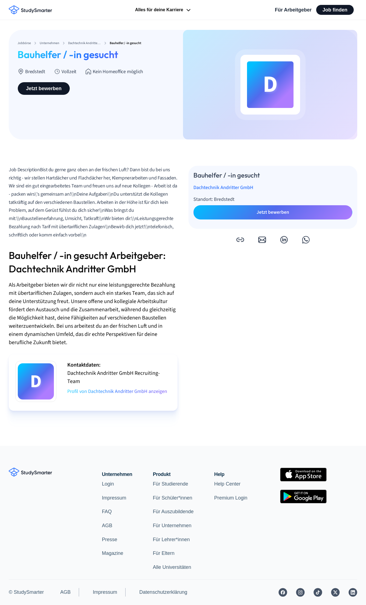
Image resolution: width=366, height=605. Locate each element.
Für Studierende (170, 484)
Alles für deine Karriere (163, 10)
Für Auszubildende (173, 511)
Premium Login (230, 498)
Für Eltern (164, 553)
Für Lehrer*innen (171, 539)
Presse (109, 539)
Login (108, 484)
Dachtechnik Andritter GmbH (223, 187)
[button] (240, 239)
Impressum (114, 498)
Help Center (227, 484)
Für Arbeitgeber (293, 10)
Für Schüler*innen (172, 498)
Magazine (112, 553)
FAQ (107, 511)
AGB (107, 525)
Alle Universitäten (172, 567)
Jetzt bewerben (44, 88)
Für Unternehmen (172, 525)
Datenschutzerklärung (163, 592)
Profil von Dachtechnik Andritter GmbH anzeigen (117, 391)
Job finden (335, 10)
